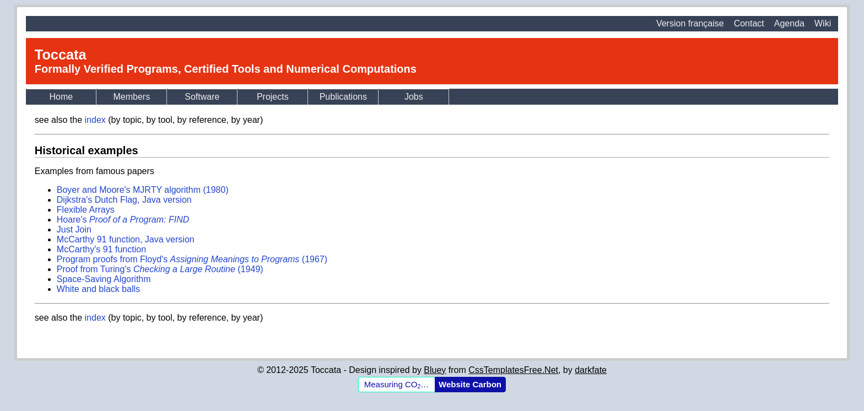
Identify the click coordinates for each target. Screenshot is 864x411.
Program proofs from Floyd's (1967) (192, 259)
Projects (273, 96)
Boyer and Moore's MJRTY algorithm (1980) (143, 189)
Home (61, 96)
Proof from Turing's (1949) (160, 269)
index (95, 120)
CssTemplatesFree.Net (513, 370)
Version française (690, 23)
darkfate (591, 370)
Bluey (435, 370)
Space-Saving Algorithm (104, 279)
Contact (749, 23)
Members (131, 96)
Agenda (789, 23)
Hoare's (123, 219)
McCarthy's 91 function (101, 249)
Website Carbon (470, 384)
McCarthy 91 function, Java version (126, 239)
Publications (343, 96)
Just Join (74, 229)
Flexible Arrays (86, 209)
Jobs (413, 96)
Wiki (822, 23)
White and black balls (98, 289)
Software (202, 96)
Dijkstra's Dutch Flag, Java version (124, 199)
